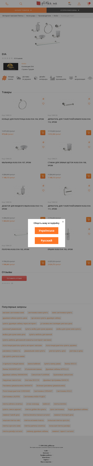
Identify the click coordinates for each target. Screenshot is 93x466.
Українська (46, 230)
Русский (46, 240)
